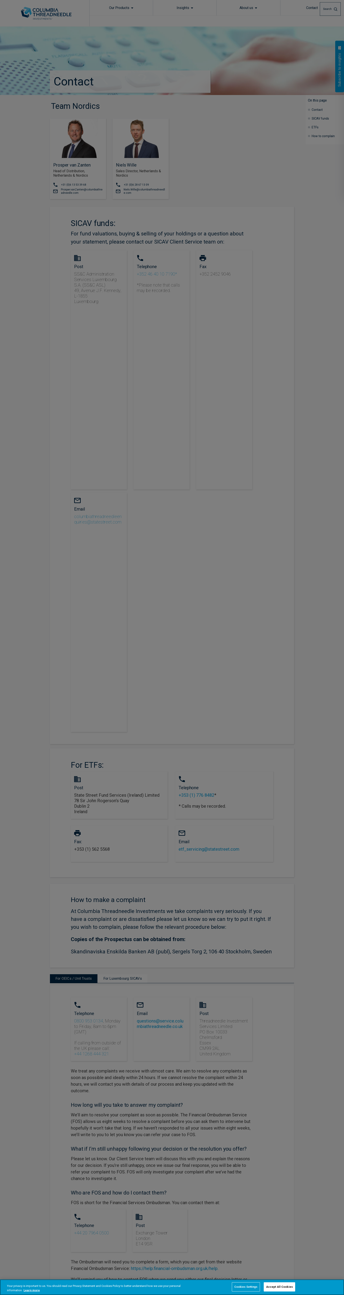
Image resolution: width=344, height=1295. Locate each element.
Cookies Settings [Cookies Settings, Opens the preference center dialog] (246, 1286)
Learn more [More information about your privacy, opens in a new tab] (32, 1290)
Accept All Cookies (279, 1286)
